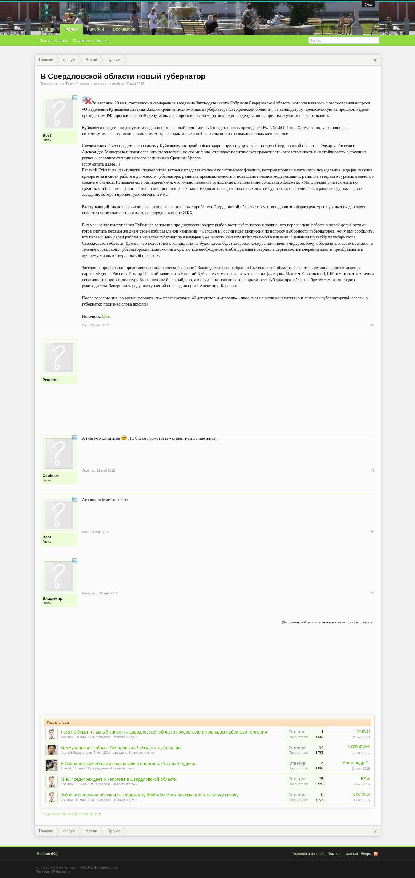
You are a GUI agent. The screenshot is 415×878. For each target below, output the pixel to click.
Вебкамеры (125, 29)
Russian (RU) (48, 854)
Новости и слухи (124, 737)
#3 (372, 532)
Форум (71, 29)
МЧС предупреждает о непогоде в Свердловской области (119, 779)
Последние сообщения (90, 40)
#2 (372, 470)
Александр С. (356, 762)
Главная (47, 29)
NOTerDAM (359, 747)
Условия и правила (309, 854)
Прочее (71, 83)
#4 (372, 593)
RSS (376, 854)
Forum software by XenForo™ (77, 867)
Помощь (334, 854)
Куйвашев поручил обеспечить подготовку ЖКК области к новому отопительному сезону (150, 795)
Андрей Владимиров (76, 752)
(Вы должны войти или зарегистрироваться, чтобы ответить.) (328, 622)
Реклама (51, 380)
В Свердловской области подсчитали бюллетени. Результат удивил (129, 763)
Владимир (53, 598)
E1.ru (107, 316)
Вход (368, 4)
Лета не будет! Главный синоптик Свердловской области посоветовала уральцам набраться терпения (164, 732)
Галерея (95, 29)
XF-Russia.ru (60, 871)
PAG (365, 778)
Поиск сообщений (53, 40)
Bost (120, 83)
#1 (372, 325)
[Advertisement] (228, 380)
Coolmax (51, 475)
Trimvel (363, 731)
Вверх (366, 854)
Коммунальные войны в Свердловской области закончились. (122, 747)
